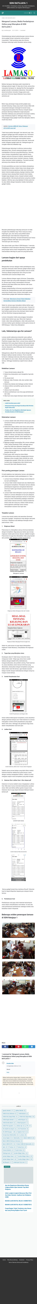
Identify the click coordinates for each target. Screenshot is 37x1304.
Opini (5, 1147)
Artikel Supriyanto (22, 1122)
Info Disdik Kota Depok (9, 1128)
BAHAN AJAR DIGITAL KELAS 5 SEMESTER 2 (18, 1204)
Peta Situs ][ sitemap (12, 1260)
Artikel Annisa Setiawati (9, 1113)
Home (4, 1260)
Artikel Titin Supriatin (9, 1125)
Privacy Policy (29, 1260)
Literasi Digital (7, 1138)
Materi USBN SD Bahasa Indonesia (12, 1141)
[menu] (4, 13)
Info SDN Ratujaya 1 (9, 1132)
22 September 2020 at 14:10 (14, 1066)
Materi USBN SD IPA (9, 1144)
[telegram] (32, 1046)
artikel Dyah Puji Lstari (20, 1162)
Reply (8, 1072)
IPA (28, 1125)
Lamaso (23, 1135)
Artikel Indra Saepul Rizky (10, 1116)
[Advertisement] (18, 206)
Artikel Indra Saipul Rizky (26, 1116)
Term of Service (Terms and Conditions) (18, 1262)
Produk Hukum (19, 1150)
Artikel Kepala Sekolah (9, 1119)
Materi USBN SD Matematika (25, 1144)
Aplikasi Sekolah (20, 1110)
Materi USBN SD (29, 1138)
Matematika (18, 1138)
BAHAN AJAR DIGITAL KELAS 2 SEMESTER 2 (18, 1201)
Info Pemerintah (23, 1128)
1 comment (22, 30)
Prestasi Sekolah (8, 1150)
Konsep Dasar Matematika (10, 1135)
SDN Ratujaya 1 (18, 3)
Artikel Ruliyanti (22, 1119)
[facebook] (5, 1046)
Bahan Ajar (21, 1125)
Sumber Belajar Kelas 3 (9, 1156)
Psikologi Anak (7, 1153)
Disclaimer (21, 1260)
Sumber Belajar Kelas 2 (20, 1153)
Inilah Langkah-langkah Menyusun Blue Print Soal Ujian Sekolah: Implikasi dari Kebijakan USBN (18, 1195)
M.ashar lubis (10, 1063)
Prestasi (12, 1147)
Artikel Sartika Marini (9, 1122)
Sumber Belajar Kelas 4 (25, 1156)
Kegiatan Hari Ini (22, 1132)
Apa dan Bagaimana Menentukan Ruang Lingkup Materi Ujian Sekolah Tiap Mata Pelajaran (17, 1187)
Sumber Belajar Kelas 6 (25, 1159)
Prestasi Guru (21, 1147)
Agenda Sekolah (8, 1110)
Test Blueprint (7, 1162)
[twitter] (11, 1046)
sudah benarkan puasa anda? (12, 403)
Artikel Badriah (23, 1113)
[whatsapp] (25, 1046)
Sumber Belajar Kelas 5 (9, 1159)
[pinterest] (18, 1046)
